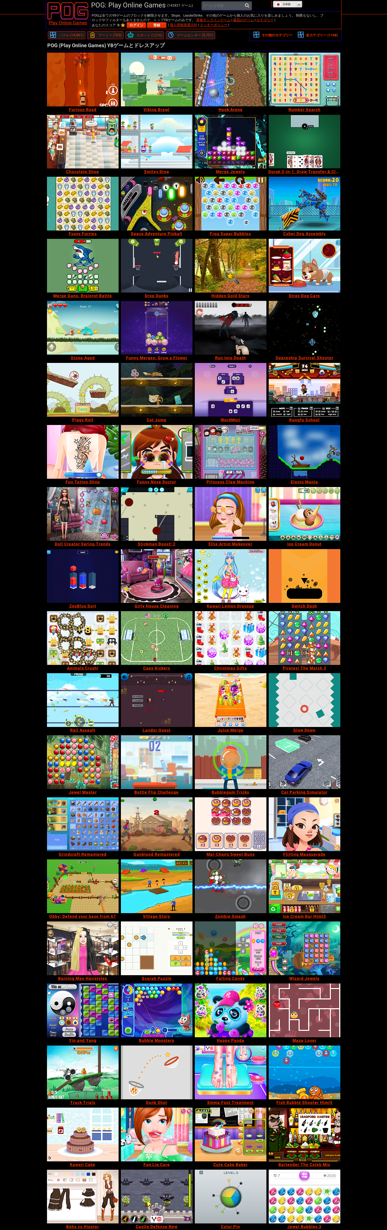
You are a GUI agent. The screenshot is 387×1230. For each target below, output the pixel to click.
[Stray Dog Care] (304, 266)
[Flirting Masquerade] (304, 824)
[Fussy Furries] (83, 203)
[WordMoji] (231, 390)
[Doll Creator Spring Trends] (83, 514)
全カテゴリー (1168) (317, 34)
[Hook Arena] (231, 79)
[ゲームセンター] (190, 35)
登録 (156, 25)
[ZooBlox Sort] (83, 576)
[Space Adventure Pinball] (157, 203)
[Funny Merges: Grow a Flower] (157, 328)
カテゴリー (265, 20)
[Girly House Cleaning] (157, 576)
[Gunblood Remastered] (157, 824)
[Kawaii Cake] (83, 1134)
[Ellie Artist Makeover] (231, 514)
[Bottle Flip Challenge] (157, 762)
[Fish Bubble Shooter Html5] (304, 1072)
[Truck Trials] (83, 1072)
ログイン (136, 25)
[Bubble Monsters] (157, 1010)
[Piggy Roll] (83, 390)
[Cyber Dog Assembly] (304, 203)
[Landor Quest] (157, 700)
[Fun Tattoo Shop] (83, 452)
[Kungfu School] (304, 390)
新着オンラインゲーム (213, 20)
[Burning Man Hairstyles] (83, 948)
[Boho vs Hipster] (83, 1196)
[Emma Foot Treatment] (231, 1072)
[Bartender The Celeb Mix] (304, 1134)
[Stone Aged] (83, 328)
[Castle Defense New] (157, 1196)
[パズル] (66, 35)
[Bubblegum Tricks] (231, 762)
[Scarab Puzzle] (157, 948)
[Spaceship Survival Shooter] (304, 328)
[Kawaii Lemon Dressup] (231, 576)
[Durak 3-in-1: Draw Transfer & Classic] (304, 141)
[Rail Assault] (83, 700)
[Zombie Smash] (231, 886)
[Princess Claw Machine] (231, 452)
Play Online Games (68, 22)
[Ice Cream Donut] (304, 514)
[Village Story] (157, 886)
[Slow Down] (304, 700)
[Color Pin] (231, 1196)
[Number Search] (304, 79)
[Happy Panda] (231, 1010)
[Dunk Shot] (157, 1072)
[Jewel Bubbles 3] (304, 1196)
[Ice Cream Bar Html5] (304, 886)
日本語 (282, 4)
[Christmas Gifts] (231, 638)
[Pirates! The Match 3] (304, 638)
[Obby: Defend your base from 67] (83, 886)
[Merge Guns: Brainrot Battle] (83, 266)
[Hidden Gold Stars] (231, 266)
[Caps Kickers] (157, 638)
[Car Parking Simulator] (304, 762)
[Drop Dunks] (157, 266)
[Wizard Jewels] (304, 948)
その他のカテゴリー (272, 34)
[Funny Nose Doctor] (157, 452)
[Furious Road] (83, 79)
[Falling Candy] (231, 948)
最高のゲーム (243, 20)
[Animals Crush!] (83, 638)
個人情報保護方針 (183, 25)
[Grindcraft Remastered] (83, 824)
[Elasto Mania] (304, 452)
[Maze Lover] (304, 1010)
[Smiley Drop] (157, 141)
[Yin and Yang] (83, 1010)
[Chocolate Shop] (83, 141)
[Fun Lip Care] (157, 1134)
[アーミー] (105, 35)
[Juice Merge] (231, 700)
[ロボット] (144, 35)
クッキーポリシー (213, 25)
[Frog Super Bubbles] (231, 203)
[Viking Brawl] (157, 79)
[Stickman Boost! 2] (157, 514)
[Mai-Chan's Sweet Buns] (231, 824)
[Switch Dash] (304, 576)
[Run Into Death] (231, 328)
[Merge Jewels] (231, 141)
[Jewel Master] (83, 762)
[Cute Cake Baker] (231, 1134)
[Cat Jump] (157, 390)
